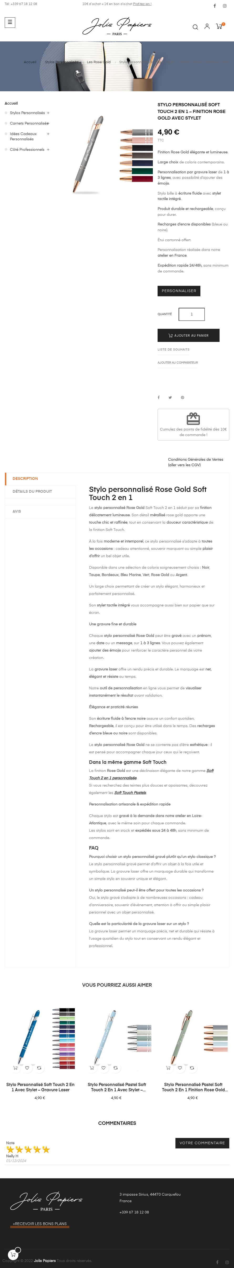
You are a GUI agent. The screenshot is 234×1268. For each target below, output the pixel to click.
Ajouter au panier (188, 335)
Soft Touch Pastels (130, 793)
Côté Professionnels (27, 150)
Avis (17, 511)
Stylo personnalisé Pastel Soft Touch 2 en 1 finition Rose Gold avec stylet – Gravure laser (193, 1088)
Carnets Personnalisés (29, 123)
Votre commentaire (202, 1143)
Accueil (11, 103)
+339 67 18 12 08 (134, 1212)
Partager (159, 398)
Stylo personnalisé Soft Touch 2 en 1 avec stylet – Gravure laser (40, 1087)
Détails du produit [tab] (32, 491)
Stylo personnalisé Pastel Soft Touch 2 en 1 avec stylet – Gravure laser (117, 1088)
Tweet (170, 398)
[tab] (40, 501)
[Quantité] (192, 314)
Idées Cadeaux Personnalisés (23, 136)
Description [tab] (25, 479)
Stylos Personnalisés (27, 113)
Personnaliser (179, 291)
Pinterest (182, 398)
